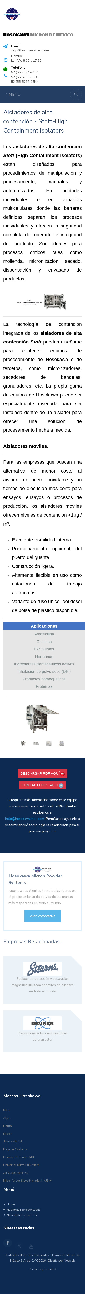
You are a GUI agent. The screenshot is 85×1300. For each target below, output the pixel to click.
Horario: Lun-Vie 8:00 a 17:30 (26, 58)
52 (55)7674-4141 (25, 72)
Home (9, 1204)
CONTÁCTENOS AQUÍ (42, 785)
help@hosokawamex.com (30, 50)
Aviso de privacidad (42, 1269)
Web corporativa (42, 920)
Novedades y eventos (20, 1215)
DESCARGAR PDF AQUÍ (42, 773)
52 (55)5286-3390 (25, 77)
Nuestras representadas (21, 1210)
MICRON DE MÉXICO (38, 35)
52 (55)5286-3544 (25, 82)
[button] (12, 724)
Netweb (69, 1261)
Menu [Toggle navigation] (13, 94)
